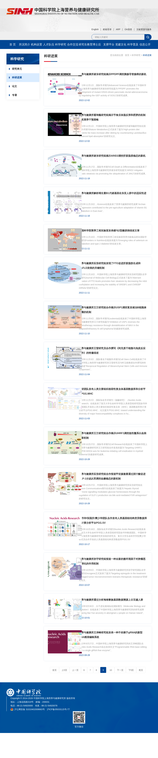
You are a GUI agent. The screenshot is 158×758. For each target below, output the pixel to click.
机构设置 (36, 44)
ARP (118, 29)
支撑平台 (108, 44)
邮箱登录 (107, 29)
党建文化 (120, 44)
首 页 (12, 44)
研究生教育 (85, 44)
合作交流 (72, 44)
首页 (127, 55)
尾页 (141, 695)
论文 (15, 87)
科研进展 (18, 78)
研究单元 (18, 69)
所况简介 (24, 44)
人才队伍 (48, 44)
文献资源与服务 (144, 29)
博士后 (97, 44)
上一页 (75, 695)
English (95, 29)
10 (111, 695)
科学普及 (132, 44)
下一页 (120, 695)
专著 (15, 96)
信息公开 (145, 44)
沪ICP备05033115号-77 (58, 734)
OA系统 (128, 29)
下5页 (131, 695)
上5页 (64, 695)
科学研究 (60, 44)
